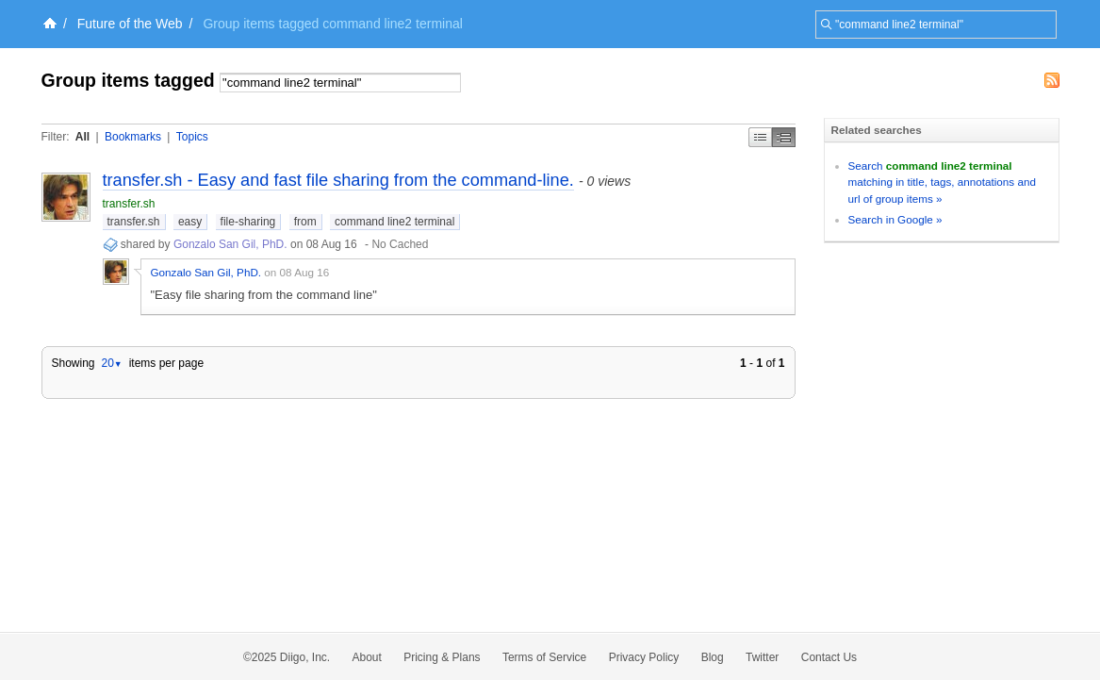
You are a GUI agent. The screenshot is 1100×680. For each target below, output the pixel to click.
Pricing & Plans (441, 657)
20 (111, 363)
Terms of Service (544, 657)
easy (190, 221)
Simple (760, 137)
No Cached (399, 244)
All (82, 136)
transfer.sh (129, 203)
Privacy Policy (644, 657)
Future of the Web (130, 23)
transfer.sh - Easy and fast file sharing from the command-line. (338, 180)
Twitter (762, 657)
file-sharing (248, 221)
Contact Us (829, 657)
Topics (192, 136)
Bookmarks (133, 136)
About (367, 657)
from (305, 221)
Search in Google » (895, 219)
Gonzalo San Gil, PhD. (230, 244)
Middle (784, 137)
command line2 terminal (394, 221)
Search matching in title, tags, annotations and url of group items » (942, 182)
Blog (712, 657)
